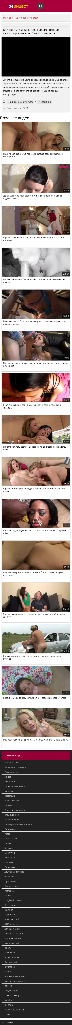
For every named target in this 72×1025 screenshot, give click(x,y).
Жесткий (8, 1005)
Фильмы (8, 862)
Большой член (11, 957)
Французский (11, 886)
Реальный (9, 890)
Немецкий (9, 905)
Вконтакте (9, 857)
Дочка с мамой (12, 929)
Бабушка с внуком (13, 933)
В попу (7, 948)
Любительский (11, 762)
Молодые (9, 791)
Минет (7, 776)
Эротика (8, 848)
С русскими (10, 881)
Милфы (8, 1000)
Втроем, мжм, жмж (14, 976)
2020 (7, 1014)
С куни (7, 843)
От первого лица (12, 938)
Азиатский (9, 781)
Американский (11, 943)
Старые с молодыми (14, 810)
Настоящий (9, 795)
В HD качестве (11, 924)
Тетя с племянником (14, 786)
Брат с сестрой (11, 919)
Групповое (9, 967)
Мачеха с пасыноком (15, 981)
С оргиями (9, 852)
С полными (9, 867)
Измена (8, 986)
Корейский (9, 914)
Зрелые (8, 895)
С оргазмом (10, 829)
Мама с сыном (11, 800)
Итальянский (10, 962)
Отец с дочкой (11, 814)
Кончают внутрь (12, 995)
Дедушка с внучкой (14, 871)
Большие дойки (12, 819)
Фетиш (7, 971)
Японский (9, 876)
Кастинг (8, 805)
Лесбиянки (45, 101)
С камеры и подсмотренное (18, 824)
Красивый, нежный (14, 1009)
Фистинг (8, 910)
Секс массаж (10, 838)
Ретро (7, 833)
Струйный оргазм (13, 900)
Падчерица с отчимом (21, 101)
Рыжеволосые (11, 772)
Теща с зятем (11, 990)
